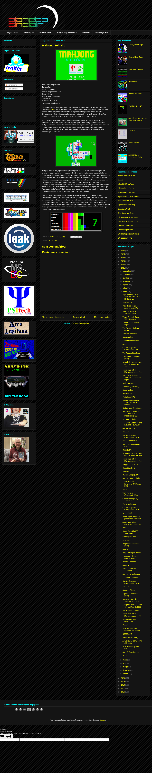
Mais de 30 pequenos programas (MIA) (130, 307)
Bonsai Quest (134, 143)
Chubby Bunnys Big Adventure (130, 499)
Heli (124, 528)
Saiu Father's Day (129, 441)
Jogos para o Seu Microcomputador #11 (131, 371)
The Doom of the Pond (131, 353)
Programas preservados (67, 33)
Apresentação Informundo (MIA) (135, 156)
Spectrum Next (124, 209)
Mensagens (11, 85)
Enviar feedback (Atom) (80, 324)
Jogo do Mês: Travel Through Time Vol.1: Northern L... (131, 297)
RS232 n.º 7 (127, 302)
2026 (123, 251)
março (125, 667)
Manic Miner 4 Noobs (130, 610)
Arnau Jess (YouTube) (127, 176)
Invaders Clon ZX (135, 106)
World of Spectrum (125, 230)
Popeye (125, 625)
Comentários (12, 89)
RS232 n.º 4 (127, 471)
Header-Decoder (129, 562)
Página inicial (12, 33)
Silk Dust (125, 587)
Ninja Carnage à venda (131, 553)
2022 (123, 264)
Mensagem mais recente (53, 317)
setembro (127, 281)
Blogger (102, 720)
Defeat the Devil (128, 468)
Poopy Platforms (135, 94)
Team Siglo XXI (101, 33)
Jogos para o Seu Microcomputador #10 (131, 460)
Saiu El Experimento (130, 652)
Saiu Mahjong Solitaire (131, 478)
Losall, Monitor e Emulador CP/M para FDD (131, 484)
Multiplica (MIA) (128, 397)
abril (125, 663)
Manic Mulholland (129, 504)
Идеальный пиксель (126, 192)
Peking (52, 109)
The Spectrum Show (126, 213)
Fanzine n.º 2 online (130, 578)
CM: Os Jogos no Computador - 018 (130, 582)
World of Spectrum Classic (128, 234)
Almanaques (28, 33)
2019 (123, 681)
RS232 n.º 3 (127, 540)
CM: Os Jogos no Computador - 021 (130, 349)
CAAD (120, 180)
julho (125, 288)
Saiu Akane (126, 432)
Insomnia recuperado (130, 341)
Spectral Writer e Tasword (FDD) (129, 312)
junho (125, 292)
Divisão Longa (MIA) (130, 475)
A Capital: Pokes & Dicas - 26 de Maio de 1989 (132, 606)
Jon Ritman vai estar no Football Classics (138, 119)
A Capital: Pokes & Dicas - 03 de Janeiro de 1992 (132, 364)
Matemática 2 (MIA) (130, 637)
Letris (124, 490)
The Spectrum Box (125, 201)
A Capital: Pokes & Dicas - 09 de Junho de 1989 (132, 454)
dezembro (127, 271)
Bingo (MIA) (127, 513)
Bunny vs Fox (127, 390)
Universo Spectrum (125, 226)
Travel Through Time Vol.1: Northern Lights (131, 318)
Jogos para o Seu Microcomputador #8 (131, 615)
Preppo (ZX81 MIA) (130, 464)
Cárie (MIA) (127, 450)
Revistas (86, 33)
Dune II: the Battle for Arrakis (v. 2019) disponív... (130, 402)
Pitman (125, 656)
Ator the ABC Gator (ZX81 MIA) (130, 620)
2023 (123, 261)
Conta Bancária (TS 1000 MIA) (130, 532)
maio (125, 660)
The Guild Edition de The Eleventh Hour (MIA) (132, 424)
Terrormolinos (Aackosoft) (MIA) (130, 494)
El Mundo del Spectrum (127, 188)
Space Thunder (128, 565)
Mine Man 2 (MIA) (136, 69)
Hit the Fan (133, 81)
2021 (50, 240)
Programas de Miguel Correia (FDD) (130, 557)
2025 (123, 254)
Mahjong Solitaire (129, 419)
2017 (123, 688)
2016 (123, 692)
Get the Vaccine (128, 428)
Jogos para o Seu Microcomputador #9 (131, 523)
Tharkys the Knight (136, 45)
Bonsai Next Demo (136, 57)
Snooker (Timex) (129, 590)
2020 (123, 678)
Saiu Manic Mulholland (131, 574)
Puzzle (54, 240)
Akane (125, 344)
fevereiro (126, 670)
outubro (126, 278)
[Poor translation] (9, 736)
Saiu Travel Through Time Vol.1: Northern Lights (131, 377)
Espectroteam (45, 33)
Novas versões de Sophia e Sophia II (130, 600)
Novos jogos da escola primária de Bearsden (131, 518)
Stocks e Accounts (129, 334)
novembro (127, 274)
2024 (123, 258)
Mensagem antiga (102, 317)
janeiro (126, 674)
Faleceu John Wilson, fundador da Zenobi (131, 629)
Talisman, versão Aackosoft (129, 570)
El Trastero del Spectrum (128, 221)
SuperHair (126, 549)
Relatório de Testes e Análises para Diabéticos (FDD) (130, 414)
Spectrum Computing (126, 205)
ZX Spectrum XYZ (125, 238)
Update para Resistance (131, 408)
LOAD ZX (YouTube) (126, 184)
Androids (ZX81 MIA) (130, 387)
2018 (123, 685)
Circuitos (132, 130)
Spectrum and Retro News (128, 197)
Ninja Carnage (128, 383)
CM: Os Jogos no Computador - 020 (130, 436)
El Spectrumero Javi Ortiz (128, 217)
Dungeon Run (127, 337)
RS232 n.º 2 (127, 634)
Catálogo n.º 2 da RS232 (132, 537)
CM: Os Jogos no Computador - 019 (130, 508)
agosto (126, 285)
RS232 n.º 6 (127, 394)
